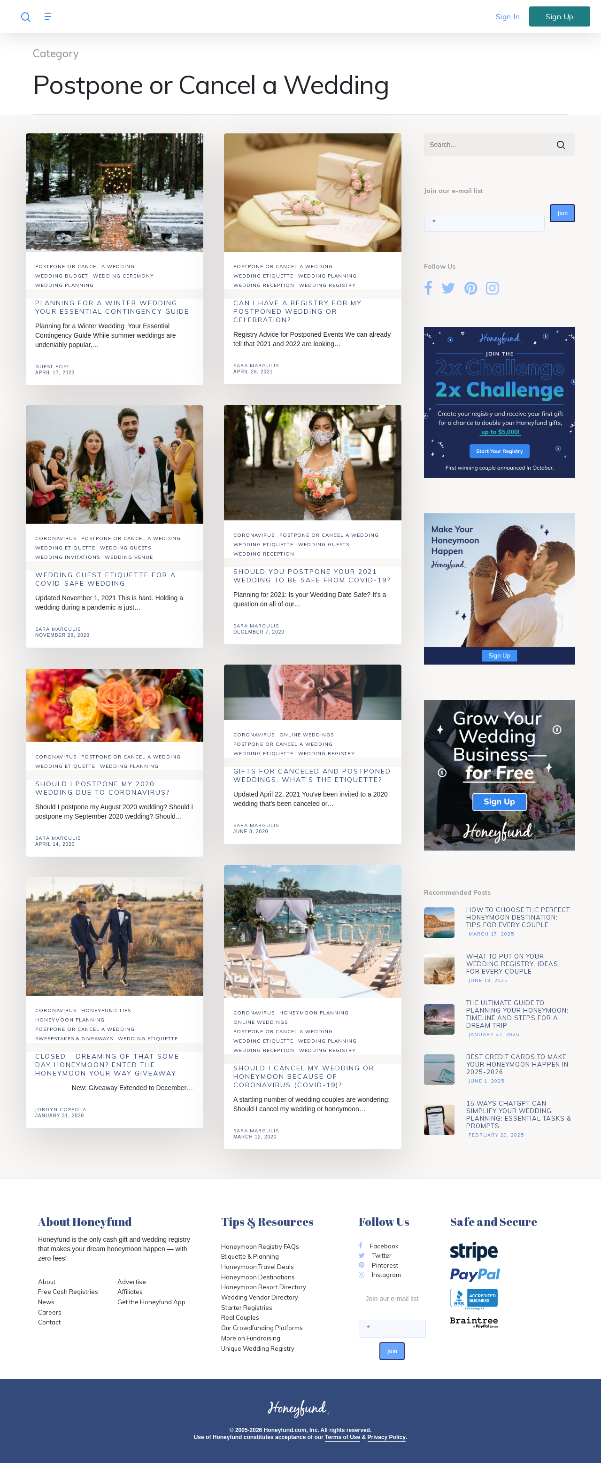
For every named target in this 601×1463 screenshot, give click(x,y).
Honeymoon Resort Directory (263, 1287)
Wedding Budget (61, 276)
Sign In (508, 16)
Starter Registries (246, 1307)
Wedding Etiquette (263, 276)
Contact (49, 1322)
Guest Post (52, 367)
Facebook (379, 1246)
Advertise (131, 1281)
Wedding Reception (263, 285)
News (46, 1302)
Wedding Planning (64, 285)
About (46, 1281)
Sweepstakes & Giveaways (74, 1047)
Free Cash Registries (68, 1291)
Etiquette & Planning (250, 1256)
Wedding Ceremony (123, 276)
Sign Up (560, 16)
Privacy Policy (387, 1437)
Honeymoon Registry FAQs (260, 1246)
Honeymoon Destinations (258, 1277)
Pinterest (378, 1265)
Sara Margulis (256, 366)
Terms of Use (342, 1437)
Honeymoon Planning (314, 1021)
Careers (50, 1312)
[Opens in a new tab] (506, 1322)
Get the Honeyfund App (151, 1302)
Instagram (380, 1274)
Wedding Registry (327, 285)
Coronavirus (254, 543)
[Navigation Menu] (50, 16)
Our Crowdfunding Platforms (262, 1327)
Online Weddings (306, 743)
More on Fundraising (250, 1338)
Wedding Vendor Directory (259, 1297)
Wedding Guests (323, 553)
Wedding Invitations (67, 566)
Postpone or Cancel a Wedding (85, 266)
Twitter (375, 1255)
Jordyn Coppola (60, 1118)
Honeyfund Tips (106, 1019)
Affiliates (130, 1291)
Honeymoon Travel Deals (257, 1266)
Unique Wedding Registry (257, 1348)
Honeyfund (54, 1239)
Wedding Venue (129, 566)
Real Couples (240, 1317)
